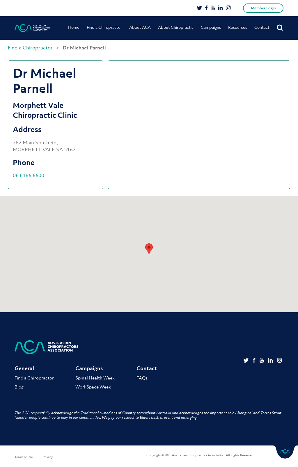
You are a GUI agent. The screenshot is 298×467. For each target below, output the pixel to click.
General (24, 368)
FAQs (141, 378)
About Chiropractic (176, 27)
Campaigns (211, 27)
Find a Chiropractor (104, 27)
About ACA (140, 27)
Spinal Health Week (95, 378)
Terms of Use (24, 456)
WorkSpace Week (93, 387)
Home (73, 27)
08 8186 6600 (28, 175)
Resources (237, 27)
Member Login (263, 8)
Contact (261, 27)
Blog (19, 387)
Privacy (48, 456)
